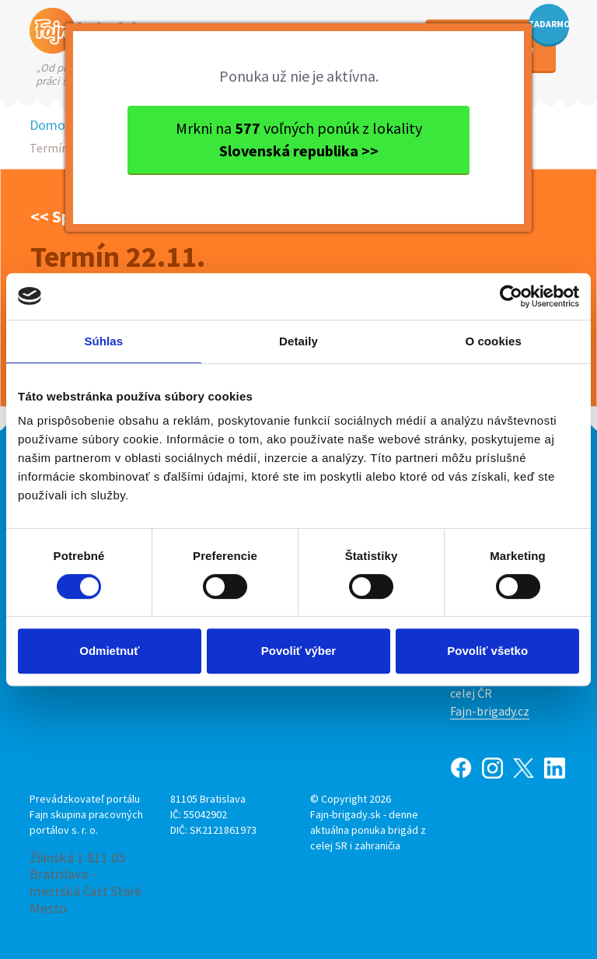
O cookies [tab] (493, 341)
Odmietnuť (109, 650)
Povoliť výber (298, 650)
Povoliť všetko (487, 650)
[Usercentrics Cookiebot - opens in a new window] (511, 296)
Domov (51, 125)
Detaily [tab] (298, 341)
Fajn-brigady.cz (489, 711)
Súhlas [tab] (103, 341)
